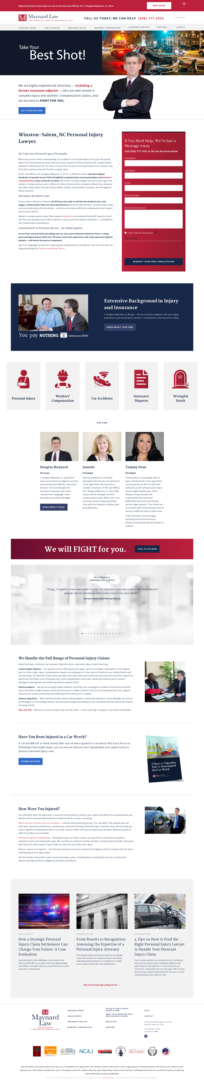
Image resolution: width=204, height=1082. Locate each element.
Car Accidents (52, 27)
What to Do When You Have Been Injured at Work (119, 1015)
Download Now (30, 761)
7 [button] (100, 633)
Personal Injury (27, 27)
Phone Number (132, 195)
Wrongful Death (77, 27)
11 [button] (112, 633)
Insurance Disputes (139, 27)
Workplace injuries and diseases (34, 837)
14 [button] (122, 633)
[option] (102, 603)
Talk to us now (147, 549)
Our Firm (161, 27)
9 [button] (106, 633)
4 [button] (91, 633)
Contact (180, 27)
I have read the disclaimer (141, 232)
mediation (67, 216)
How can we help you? (135, 207)
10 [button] (109, 633)
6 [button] (97, 633)
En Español (180, 17)
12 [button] (115, 633)
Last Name (130, 170)
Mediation (111, 1022)
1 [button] (82, 633)
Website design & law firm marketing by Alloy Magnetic (137, 1078)
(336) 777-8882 (153, 1031)
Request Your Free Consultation (153, 261)
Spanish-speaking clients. (52, 248)
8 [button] (103, 633)
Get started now (32, 110)
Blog (147, 1011)
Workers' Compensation (107, 27)
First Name (130, 158)
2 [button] (85, 633)
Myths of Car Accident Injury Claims (117, 1010)
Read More (159, 5)
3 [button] (88, 633)
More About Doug (54, 507)
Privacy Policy (108, 1078)
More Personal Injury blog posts (101, 984)
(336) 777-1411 (151, 18)
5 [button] (94, 633)
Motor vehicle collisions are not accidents (39, 823)
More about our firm (120, 327)
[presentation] (146, 249)
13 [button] (119, 633)
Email (127, 182)
